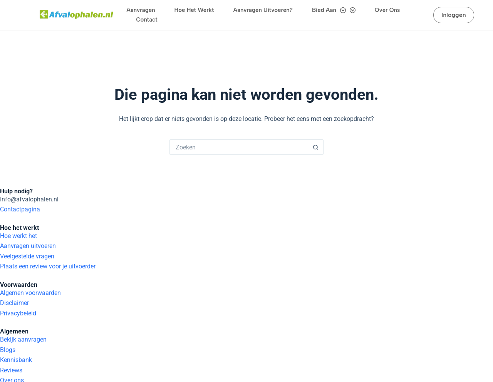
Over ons (387, 10)
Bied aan (333, 10)
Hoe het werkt (194, 10)
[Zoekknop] (316, 117)
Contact (146, 19)
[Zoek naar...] (238, 117)
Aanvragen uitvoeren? (263, 10)
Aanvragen (140, 10)
